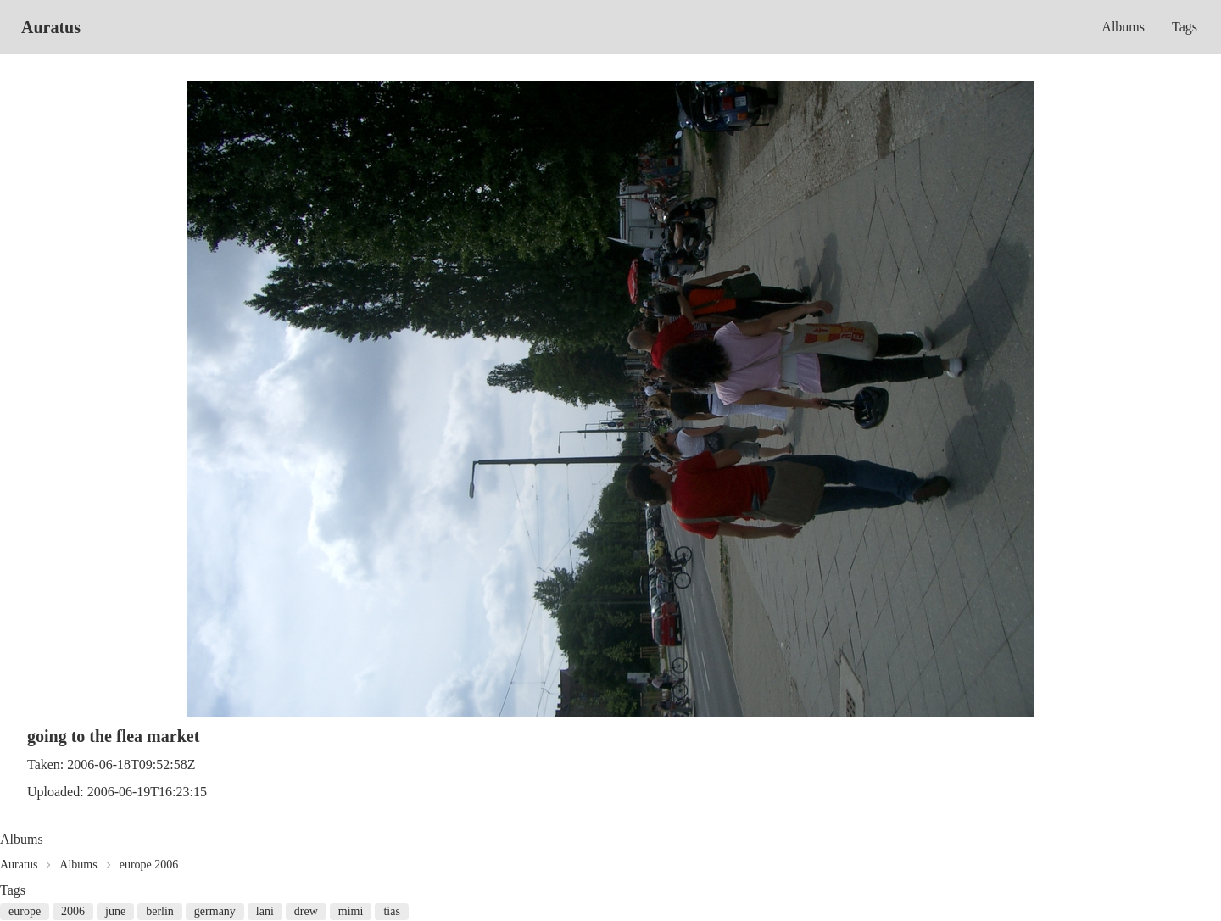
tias (391, 911)
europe (24, 911)
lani (265, 911)
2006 (73, 911)
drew (306, 911)
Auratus (51, 27)
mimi (351, 911)
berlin (160, 911)
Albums (1123, 27)
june (115, 911)
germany (215, 911)
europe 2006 (149, 864)
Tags (1184, 27)
